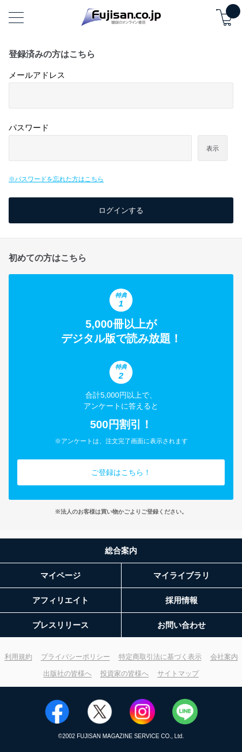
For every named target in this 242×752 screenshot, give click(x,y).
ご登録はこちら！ (121, 472)
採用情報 (181, 600)
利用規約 (18, 657)
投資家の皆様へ (124, 673)
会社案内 (224, 657)
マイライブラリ (181, 575)
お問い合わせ (181, 625)
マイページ (60, 575)
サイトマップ (178, 673)
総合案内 (121, 550)
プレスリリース (60, 625)
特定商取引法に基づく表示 (160, 657)
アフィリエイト (60, 600)
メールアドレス (37, 75)
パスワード (29, 127)
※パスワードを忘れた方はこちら (56, 178)
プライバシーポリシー (75, 657)
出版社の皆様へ (67, 673)
